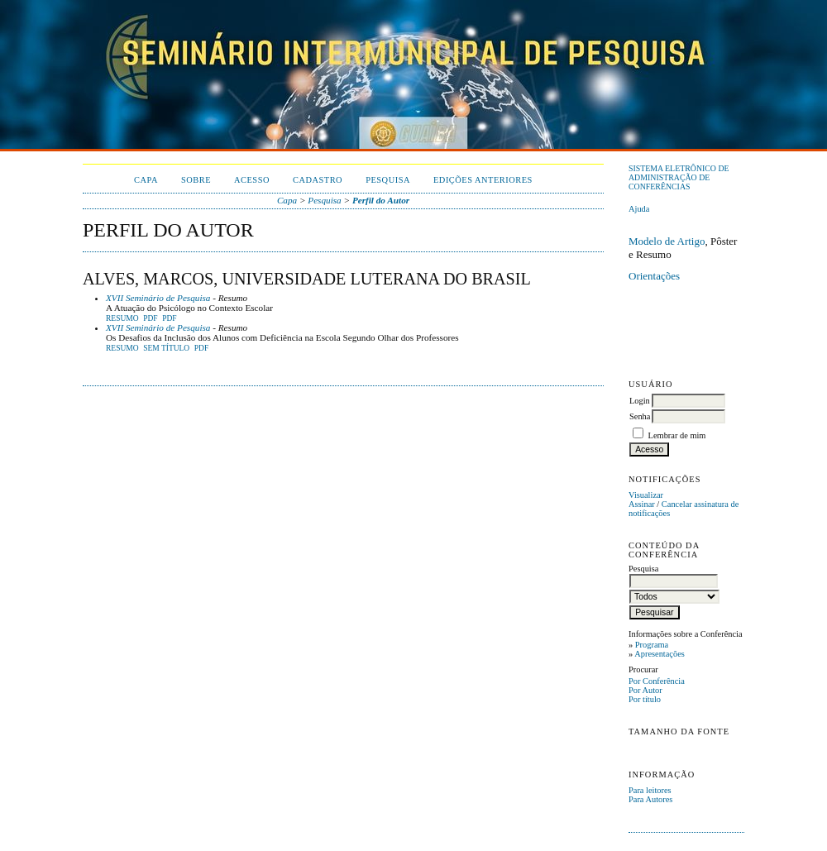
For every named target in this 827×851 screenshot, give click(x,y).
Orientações (654, 276)
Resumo (122, 318)
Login (639, 400)
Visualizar (646, 495)
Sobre (196, 179)
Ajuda (639, 208)
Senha (639, 416)
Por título (645, 699)
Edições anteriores (483, 179)
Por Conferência (657, 681)
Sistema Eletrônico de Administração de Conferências (679, 177)
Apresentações (659, 653)
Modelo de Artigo (667, 241)
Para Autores (650, 799)
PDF (150, 318)
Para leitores (650, 790)
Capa (146, 179)
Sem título (166, 348)
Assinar (642, 504)
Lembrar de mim (677, 435)
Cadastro (317, 179)
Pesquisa (388, 179)
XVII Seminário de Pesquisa (158, 298)
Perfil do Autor (380, 200)
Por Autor (645, 690)
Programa (651, 644)
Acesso (252, 179)
